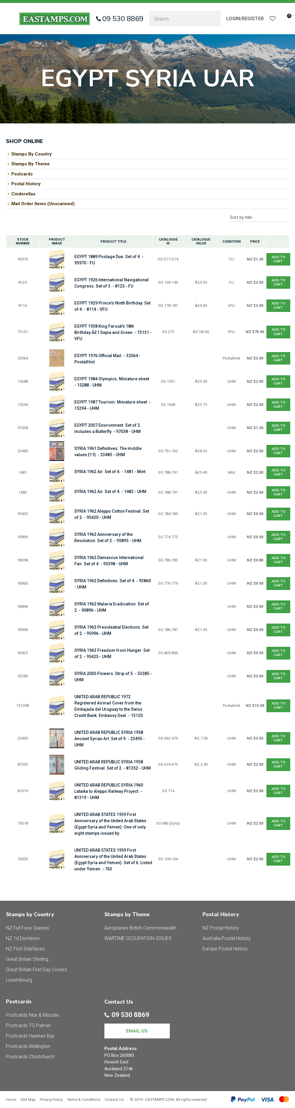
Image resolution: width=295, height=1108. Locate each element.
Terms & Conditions (84, 1099)
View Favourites (273, 18)
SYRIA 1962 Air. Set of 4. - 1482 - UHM (110, 491)
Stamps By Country (31, 154)
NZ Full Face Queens (27, 928)
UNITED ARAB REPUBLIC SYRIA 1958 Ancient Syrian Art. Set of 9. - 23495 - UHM (109, 738)
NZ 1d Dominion (23, 938)
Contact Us (114, 1099)
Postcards (22, 174)
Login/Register (245, 18)
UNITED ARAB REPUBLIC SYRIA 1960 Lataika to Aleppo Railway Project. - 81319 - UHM (108, 791)
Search (213, 18)
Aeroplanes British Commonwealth (140, 928)
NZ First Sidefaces (25, 949)
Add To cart (278, 259)
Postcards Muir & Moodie (32, 1015)
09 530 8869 (122, 18)
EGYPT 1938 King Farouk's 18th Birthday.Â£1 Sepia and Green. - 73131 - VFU (113, 332)
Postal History (26, 183)
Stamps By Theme (30, 164)
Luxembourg (19, 980)
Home (11, 1099)
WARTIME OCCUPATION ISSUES (138, 938)
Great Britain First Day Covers (36, 969)
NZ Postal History (221, 928)
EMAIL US (137, 1031)
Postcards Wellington (28, 1046)
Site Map (28, 1099)
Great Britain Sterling (27, 959)
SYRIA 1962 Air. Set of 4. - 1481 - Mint (109, 471)
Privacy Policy (51, 1099)
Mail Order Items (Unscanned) (43, 203)
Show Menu (9, 18)
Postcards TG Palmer (28, 1025)
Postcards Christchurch (30, 1057)
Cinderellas (23, 194)
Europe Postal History (225, 949)
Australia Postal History (227, 938)
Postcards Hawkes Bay (30, 1036)
